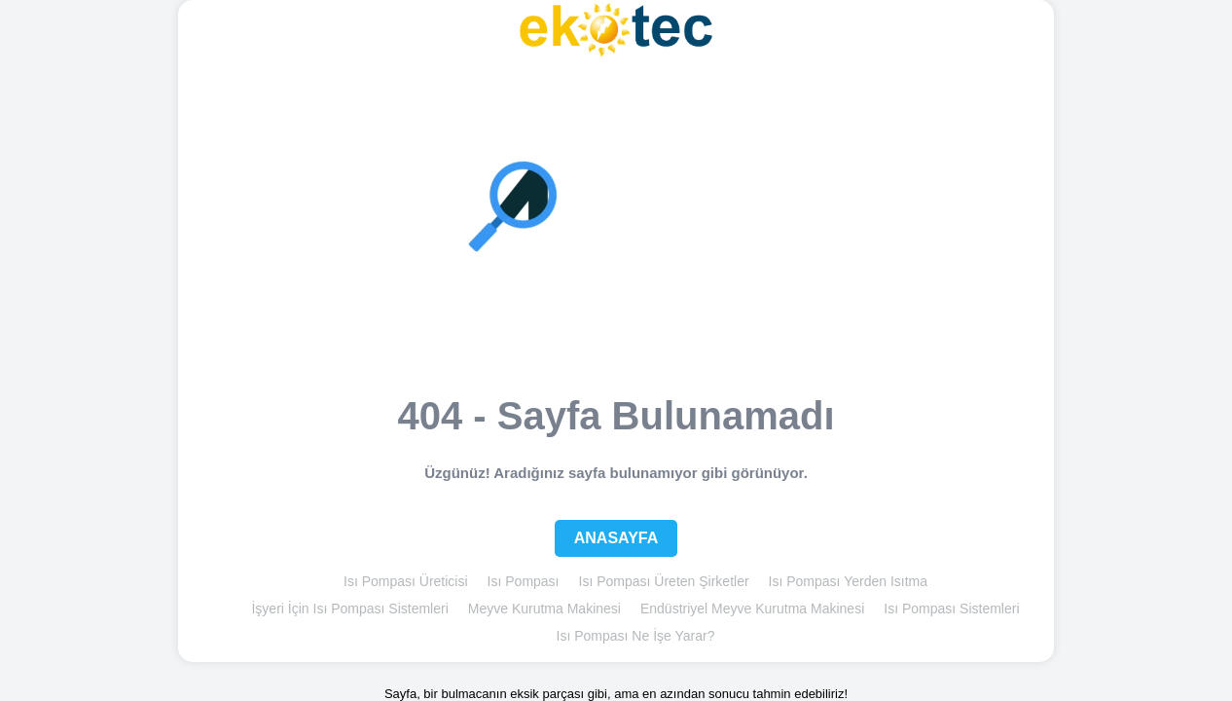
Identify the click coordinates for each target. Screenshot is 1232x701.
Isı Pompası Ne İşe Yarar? (636, 636)
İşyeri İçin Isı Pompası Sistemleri (349, 608)
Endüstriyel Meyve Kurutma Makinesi (752, 608)
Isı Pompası (524, 581)
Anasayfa (616, 538)
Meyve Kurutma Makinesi (544, 608)
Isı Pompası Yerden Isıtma (848, 581)
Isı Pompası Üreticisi (406, 581)
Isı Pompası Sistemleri (951, 608)
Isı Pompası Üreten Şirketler (664, 581)
